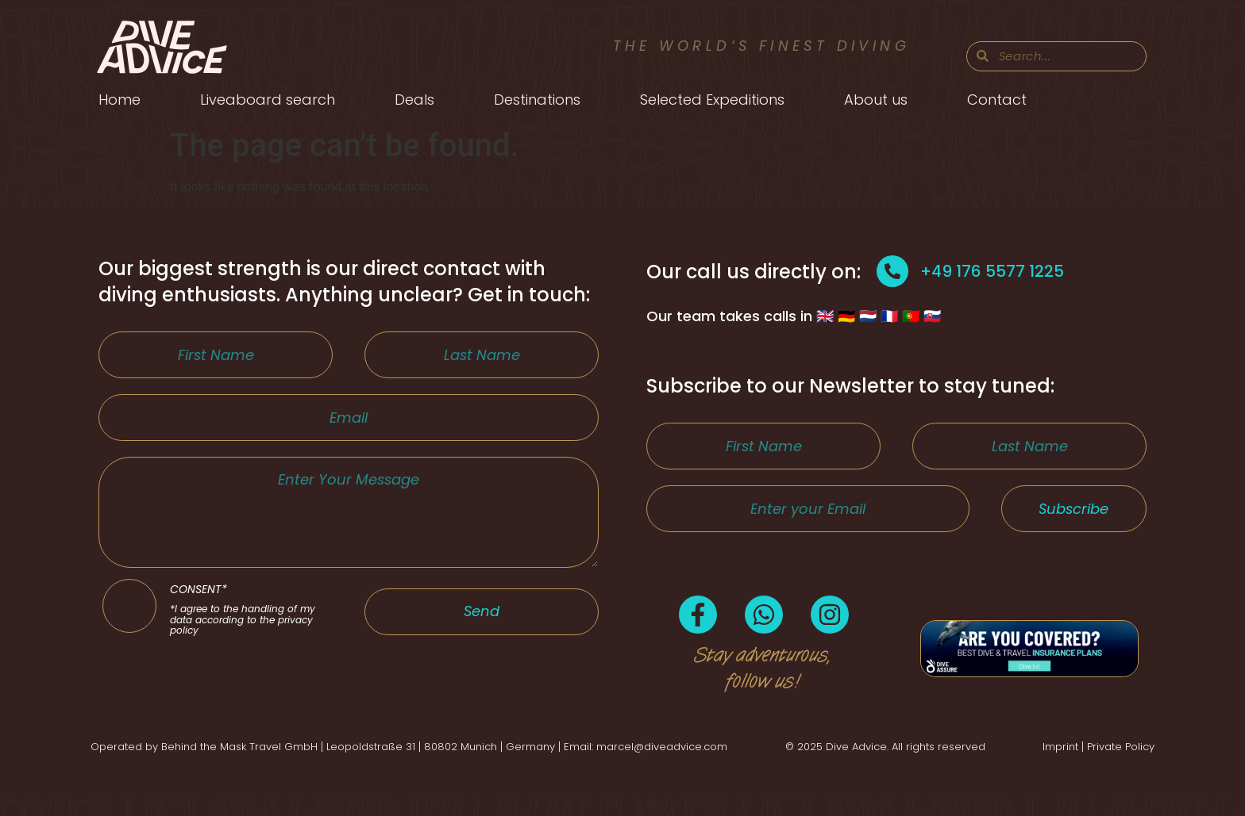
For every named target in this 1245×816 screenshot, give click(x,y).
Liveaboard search (267, 99)
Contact (997, 99)
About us (876, 99)
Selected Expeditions (712, 99)
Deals (414, 99)
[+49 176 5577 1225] (892, 271)
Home (119, 99)
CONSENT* (251, 655)
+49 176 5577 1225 (992, 271)
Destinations (537, 99)
